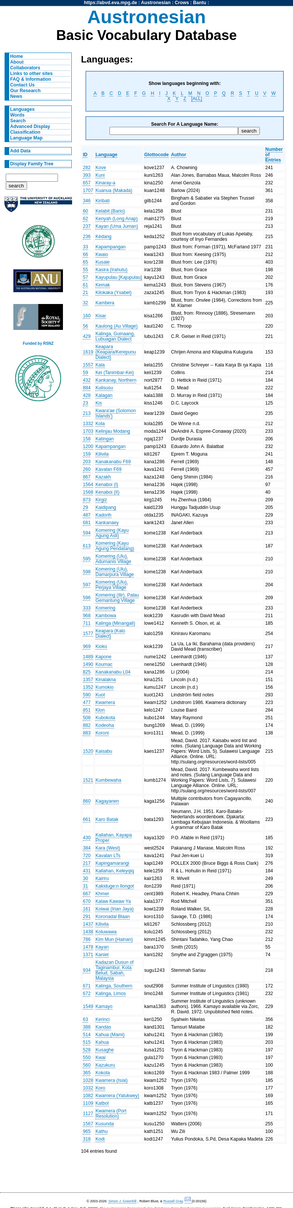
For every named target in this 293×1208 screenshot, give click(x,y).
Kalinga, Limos (110, 993)
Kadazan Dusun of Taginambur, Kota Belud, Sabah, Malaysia (114, 970)
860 (86, 801)
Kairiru (102, 878)
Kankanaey (107, 522)
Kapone (103, 656)
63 (85, 1019)
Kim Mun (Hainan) (114, 939)
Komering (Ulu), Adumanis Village (113, 559)
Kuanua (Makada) (113, 190)
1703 (88, 431)
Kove (100, 167)
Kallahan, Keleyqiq (114, 871)
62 (85, 218)
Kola (100, 423)
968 (86, 615)
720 (86, 855)
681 (86, 522)
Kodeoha (104, 725)
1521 (88, 780)
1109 (88, 1103)
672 (86, 993)
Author (178, 154)
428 (86, 395)
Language (106, 154)
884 (86, 387)
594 (86, 533)
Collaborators (25, 67)
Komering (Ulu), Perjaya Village (111, 584)
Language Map (26, 138)
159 (86, 454)
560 (86, 1065)
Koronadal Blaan (112, 916)
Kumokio (104, 687)
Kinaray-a (105, 183)
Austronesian (156, 2)
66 (85, 254)
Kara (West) (107, 848)
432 (86, 380)
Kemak (102, 285)
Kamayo (104, 1006)
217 (86, 863)
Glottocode (156, 154)
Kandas (103, 1027)
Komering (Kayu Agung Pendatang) (114, 546)
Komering (105, 608)
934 (86, 970)
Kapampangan (110, 247)
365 (86, 1072)
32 (85, 303)
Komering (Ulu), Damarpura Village (114, 571)
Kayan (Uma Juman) (116, 226)
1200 (88, 446)
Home (16, 56)
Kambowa (105, 615)
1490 (88, 664)
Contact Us (22, 85)
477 (86, 702)
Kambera (104, 303)
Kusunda (104, 1123)
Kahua (102, 1042)
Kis (98, 403)
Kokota (102, 1072)
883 (86, 733)
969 (86, 646)
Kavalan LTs (107, 855)
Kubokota (105, 717)
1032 (88, 1088)
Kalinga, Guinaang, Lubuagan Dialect (115, 336)
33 (85, 247)
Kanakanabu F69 (113, 461)
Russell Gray (173, 1201)
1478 (88, 947)
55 (85, 269)
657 (86, 183)
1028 (88, 1080)
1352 (88, 687)
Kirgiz (101, 499)
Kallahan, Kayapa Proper (113, 837)
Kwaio (101, 254)
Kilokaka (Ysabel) (113, 292)
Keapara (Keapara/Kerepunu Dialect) (115, 352)
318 (86, 1139)
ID (85, 154)
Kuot (100, 695)
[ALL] (196, 98)
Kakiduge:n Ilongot (114, 886)
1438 (88, 931)
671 (86, 986)
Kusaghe (104, 1050)
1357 (88, 679)
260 (86, 469)
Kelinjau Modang (112, 431)
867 (86, 477)
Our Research (25, 90)
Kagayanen (107, 801)
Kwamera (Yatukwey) (117, 1095)
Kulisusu (104, 387)
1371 (88, 954)
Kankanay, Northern (115, 380)
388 (86, 1027)
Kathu (101, 1131)
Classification (25, 132)
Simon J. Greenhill (122, 1201)
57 (85, 277)
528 (86, 1050)
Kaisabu (103, 751)
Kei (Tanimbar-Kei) (114, 372)
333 (86, 608)
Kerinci (102, 1019)
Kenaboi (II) (107, 492)
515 (86, 1042)
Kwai (100, 1057)
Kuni (100, 175)
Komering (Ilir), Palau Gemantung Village (117, 597)
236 (86, 236)
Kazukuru (105, 1065)
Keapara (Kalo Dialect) (110, 633)
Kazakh (103, 477)
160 (86, 315)
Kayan (101, 947)
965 (86, 1131)
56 (85, 326)
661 (86, 819)
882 (86, 725)
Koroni (102, 733)
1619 (88, 352)
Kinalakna (105, 679)
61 (85, 285)
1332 (88, 423)
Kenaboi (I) (106, 484)
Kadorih (103, 515)
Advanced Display (30, 126)
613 (86, 546)
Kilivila (101, 454)
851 (86, 710)
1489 (88, 656)
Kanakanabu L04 (112, 672)
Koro (100, 1088)
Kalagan (104, 395)
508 (86, 717)
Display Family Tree (32, 163)
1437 (88, 924)
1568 (88, 492)
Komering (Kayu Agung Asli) (112, 533)
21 (85, 292)
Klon (100, 710)
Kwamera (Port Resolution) (110, 1113)
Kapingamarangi (112, 863)
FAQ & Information (30, 79)
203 (86, 461)
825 (86, 672)
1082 (88, 1095)
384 (86, 848)
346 (86, 200)
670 (86, 901)
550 (86, 1057)
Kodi (100, 1139)
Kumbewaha (108, 780)
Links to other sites (31, 73)
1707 (88, 190)
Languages (22, 109)
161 (86, 909)
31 (85, 886)
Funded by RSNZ (38, 343)
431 (86, 871)
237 (86, 226)
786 (86, 939)
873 (86, 499)
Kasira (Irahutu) (111, 269)
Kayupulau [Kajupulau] (118, 277)
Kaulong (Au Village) (116, 326)
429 (86, 336)
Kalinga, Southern (113, 986)
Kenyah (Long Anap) (116, 218)
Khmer (102, 893)
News (16, 96)
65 (85, 262)
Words (17, 115)
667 (86, 893)
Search (18, 120)
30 (85, 878)
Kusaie (102, 262)
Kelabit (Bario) (110, 211)
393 (86, 175)
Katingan (104, 439)
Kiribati (102, 200)
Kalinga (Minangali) (115, 623)
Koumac (104, 664)
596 (86, 597)
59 (85, 372)
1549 (88, 1006)
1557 (88, 365)
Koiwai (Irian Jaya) (114, 909)
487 (86, 515)
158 (86, 439)
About (17, 62)
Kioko (101, 646)
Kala (100, 365)
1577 (88, 633)
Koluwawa (105, 931)
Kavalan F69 (108, 469)
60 (85, 211)
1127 (88, 1113)
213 (86, 413)
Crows (182, 2)
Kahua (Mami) (109, 1034)
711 (86, 623)
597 (86, 584)
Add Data (20, 151)
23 (85, 403)
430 (86, 837)
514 (86, 1034)
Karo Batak (106, 819)
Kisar (100, 315)
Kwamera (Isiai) (111, 1080)
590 (86, 695)
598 (86, 571)
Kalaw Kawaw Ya (113, 901)
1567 (88, 1123)
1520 (88, 751)
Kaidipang (105, 507)
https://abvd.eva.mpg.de (110, 2)
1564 (88, 484)
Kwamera (105, 702)
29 (85, 507)
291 (86, 916)
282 (86, 167)
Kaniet (101, 954)
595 (86, 559)
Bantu (199, 2)
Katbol (101, 1103)
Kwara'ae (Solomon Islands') (115, 413)
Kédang (103, 236)
